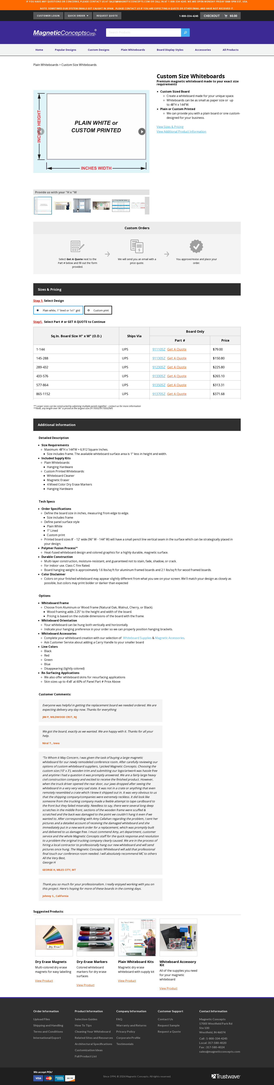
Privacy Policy (125, 1031)
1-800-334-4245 (188, 16)
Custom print (101, 310)
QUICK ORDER (78, 15)
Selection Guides (86, 1019)
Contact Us (165, 1019)
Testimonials (125, 1044)
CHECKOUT (220, 16)
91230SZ (158, 367)
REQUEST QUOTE (107, 15)
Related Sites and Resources (94, 1037)
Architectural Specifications (93, 1044)
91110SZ (158, 349)
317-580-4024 (215, 1047)
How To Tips (83, 1025)
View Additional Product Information (181, 131)
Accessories (203, 49)
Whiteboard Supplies (137, 638)
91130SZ (158, 358)
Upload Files (41, 1019)
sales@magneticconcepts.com (219, 1051)
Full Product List (86, 1056)
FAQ (119, 1019)
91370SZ (158, 394)
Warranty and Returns (131, 1025)
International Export (47, 1037)
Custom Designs (98, 49)
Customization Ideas (89, 1050)
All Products (231, 49)
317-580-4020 (217, 1042)
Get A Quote (176, 349)
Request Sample (169, 1025)
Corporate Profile (128, 1037)
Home (39, 49)
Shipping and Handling (48, 1025)
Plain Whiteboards (133, 49)
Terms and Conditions (48, 1031)
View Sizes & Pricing (170, 126)
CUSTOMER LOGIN (48, 15)
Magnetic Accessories (169, 638)
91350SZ (158, 385)
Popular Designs (65, 49)
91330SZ (158, 376)
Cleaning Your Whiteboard (93, 1031)
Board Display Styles (170, 49)
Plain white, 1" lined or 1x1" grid (61, 310)
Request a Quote (169, 1031)
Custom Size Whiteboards (79, 65)
